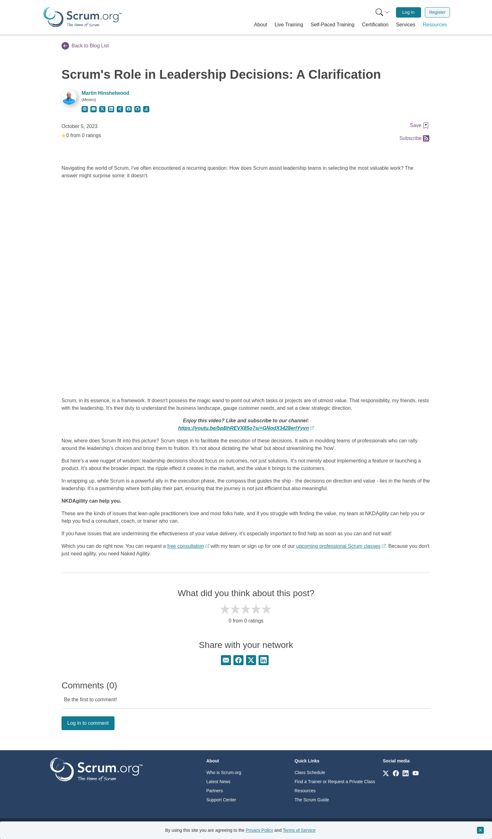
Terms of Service (299, 830)
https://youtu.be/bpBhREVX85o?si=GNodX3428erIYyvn (243, 428)
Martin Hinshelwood (105, 93)
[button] (261, 25)
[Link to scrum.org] (386, 773)
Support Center (221, 799)
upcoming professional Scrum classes (338, 546)
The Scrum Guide (312, 799)
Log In (408, 12)
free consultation (185, 546)
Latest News (218, 781)
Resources (305, 790)
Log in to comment (88, 723)
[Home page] (82, 17)
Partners (214, 790)
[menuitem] (381, 12)
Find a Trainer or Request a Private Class (335, 781)
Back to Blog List (85, 46)
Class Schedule (310, 772)
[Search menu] (382, 12)
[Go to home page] (96, 769)
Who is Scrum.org (223, 772)
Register (437, 12)
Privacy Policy (259, 830)
